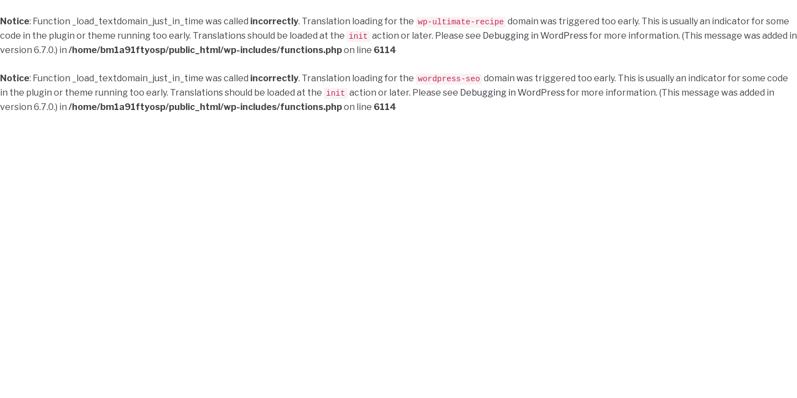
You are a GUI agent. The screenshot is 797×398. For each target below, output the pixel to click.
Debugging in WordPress (535, 35)
